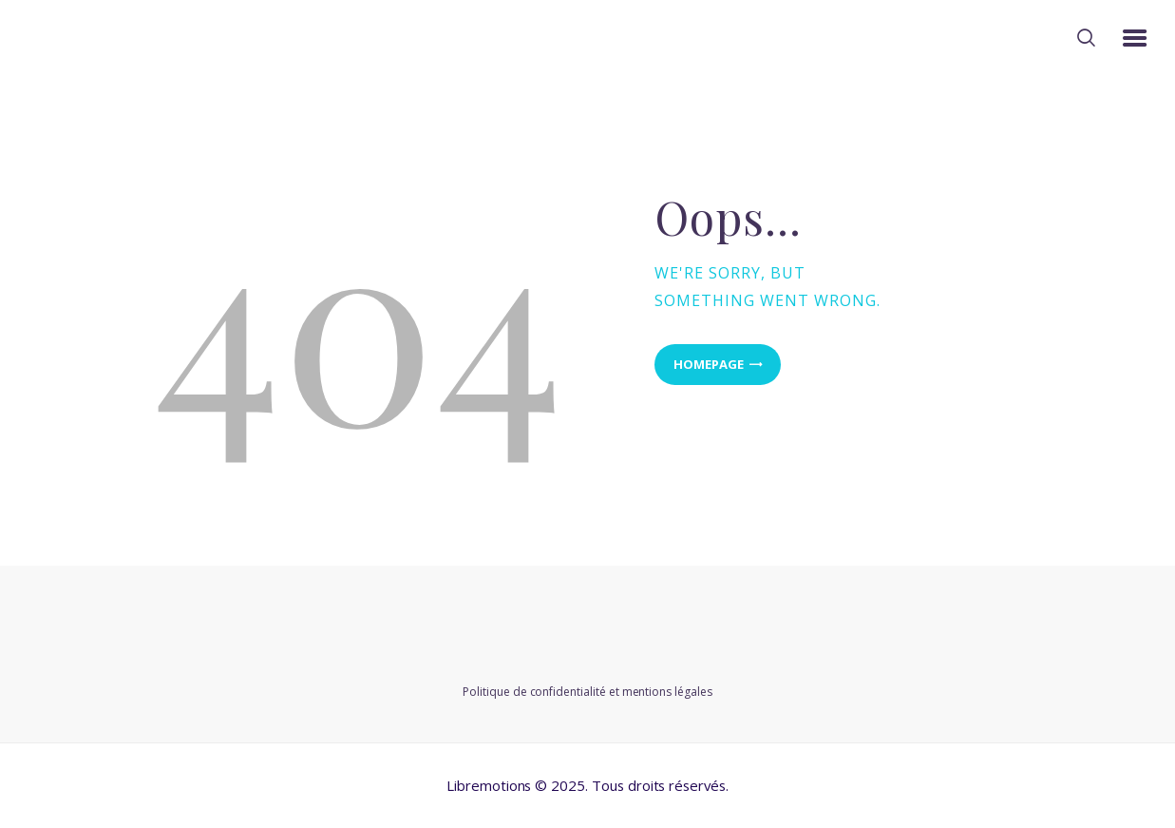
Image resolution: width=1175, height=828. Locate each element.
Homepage (708, 364)
